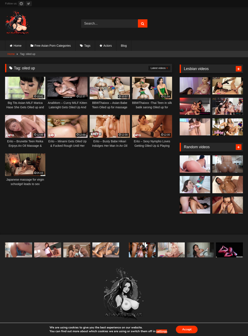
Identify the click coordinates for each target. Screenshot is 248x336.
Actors (107, 45)
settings (161, 331)
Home (18, 45)
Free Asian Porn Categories (53, 45)
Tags (87, 45)
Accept (186, 329)
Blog (124, 45)
